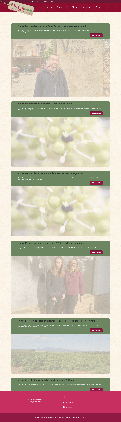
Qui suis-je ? (62, 7)
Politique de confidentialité (34, 401)
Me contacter (69, 402)
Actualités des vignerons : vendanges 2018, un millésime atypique (51, 243)
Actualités (87, 7)
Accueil (50, 7)
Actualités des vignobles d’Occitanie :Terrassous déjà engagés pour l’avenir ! (56, 321)
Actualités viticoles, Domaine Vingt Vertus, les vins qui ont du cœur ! (52, 26)
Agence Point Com (77, 417)
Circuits (75, 7)
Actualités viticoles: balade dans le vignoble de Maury (45, 104)
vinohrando (69, 407)
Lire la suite (96, 35)
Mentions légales (34, 397)
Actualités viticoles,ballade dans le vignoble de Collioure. (46, 380)
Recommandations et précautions (34, 402)
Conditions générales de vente (34, 399)
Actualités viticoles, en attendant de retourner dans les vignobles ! (51, 174)
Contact (99, 7)
